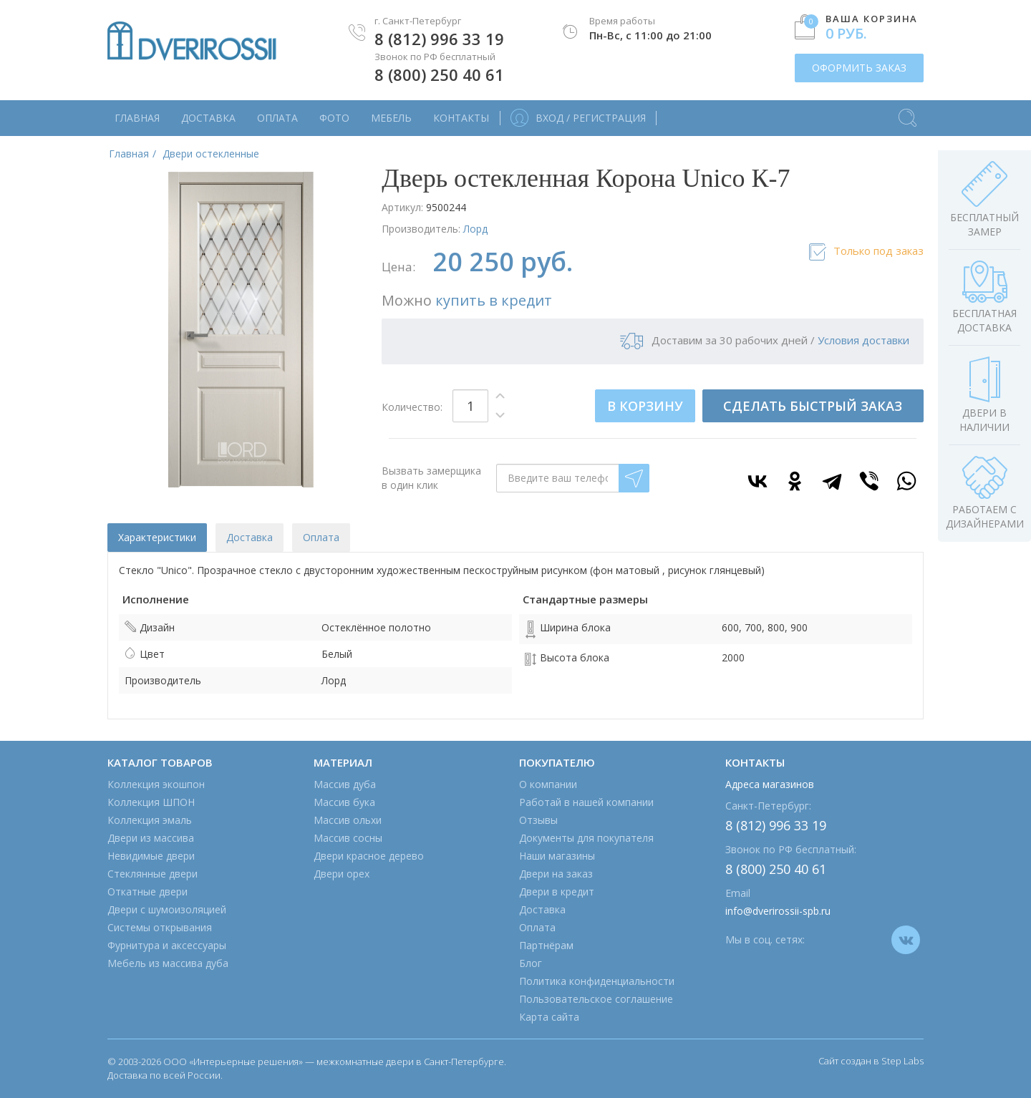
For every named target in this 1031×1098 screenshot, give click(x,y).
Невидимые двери (151, 856)
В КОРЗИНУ (645, 405)
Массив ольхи (348, 820)
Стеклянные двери (152, 873)
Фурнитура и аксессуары (166, 945)
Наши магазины (557, 856)
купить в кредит (493, 300)
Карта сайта (549, 1017)
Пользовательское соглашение (596, 999)
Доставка (208, 118)
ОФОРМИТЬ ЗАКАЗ (859, 67)
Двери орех (341, 873)
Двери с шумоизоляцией (166, 909)
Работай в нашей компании (586, 802)
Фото (334, 118)
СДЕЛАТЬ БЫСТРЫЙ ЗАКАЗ (812, 405)
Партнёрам (546, 945)
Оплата (277, 118)
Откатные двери (147, 891)
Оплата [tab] (321, 537)
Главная (137, 118)
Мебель (391, 118)
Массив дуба (345, 784)
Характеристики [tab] (157, 537)
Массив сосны (348, 838)
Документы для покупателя (586, 838)
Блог (530, 963)
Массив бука (344, 802)
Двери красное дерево (369, 856)
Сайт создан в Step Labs (871, 1060)
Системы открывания (159, 927)
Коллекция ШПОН (151, 802)
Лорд (475, 228)
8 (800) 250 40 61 (439, 74)
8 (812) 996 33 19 (439, 38)
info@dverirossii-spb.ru (778, 911)
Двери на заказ (556, 873)
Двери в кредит (556, 891)
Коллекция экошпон (156, 784)
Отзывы (538, 820)
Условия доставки (863, 340)
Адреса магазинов (769, 784)
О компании (548, 784)
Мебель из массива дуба (167, 963)
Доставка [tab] (249, 537)
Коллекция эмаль (149, 820)
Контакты (461, 118)
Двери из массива (150, 838)
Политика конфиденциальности (596, 981)
